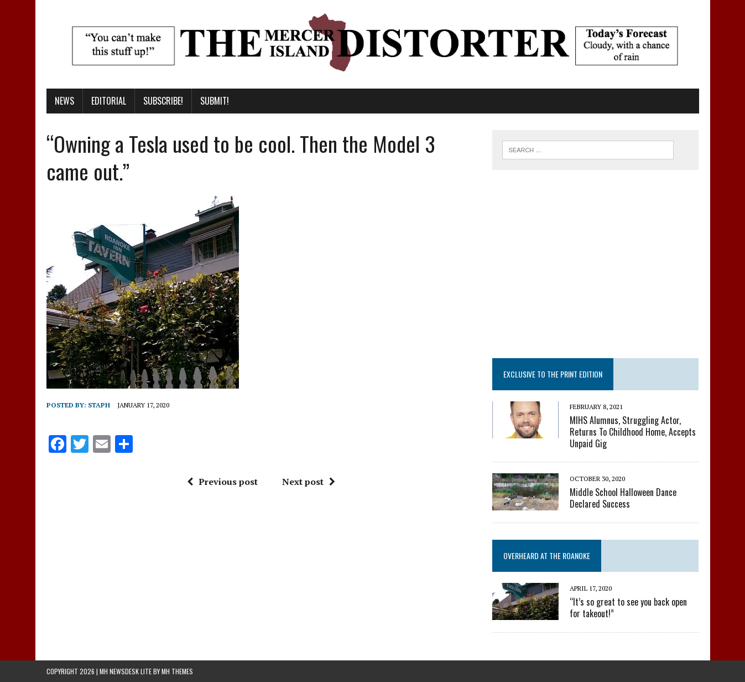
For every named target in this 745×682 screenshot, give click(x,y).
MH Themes (177, 671)
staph (99, 405)
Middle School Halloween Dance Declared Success (623, 497)
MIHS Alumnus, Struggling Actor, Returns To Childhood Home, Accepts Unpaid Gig (633, 432)
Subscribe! (163, 100)
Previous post (222, 482)
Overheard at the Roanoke (546, 555)
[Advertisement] (595, 264)
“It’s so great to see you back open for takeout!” (628, 607)
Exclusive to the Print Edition (552, 374)
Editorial (108, 100)
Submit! (214, 100)
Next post (308, 482)
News (64, 100)
